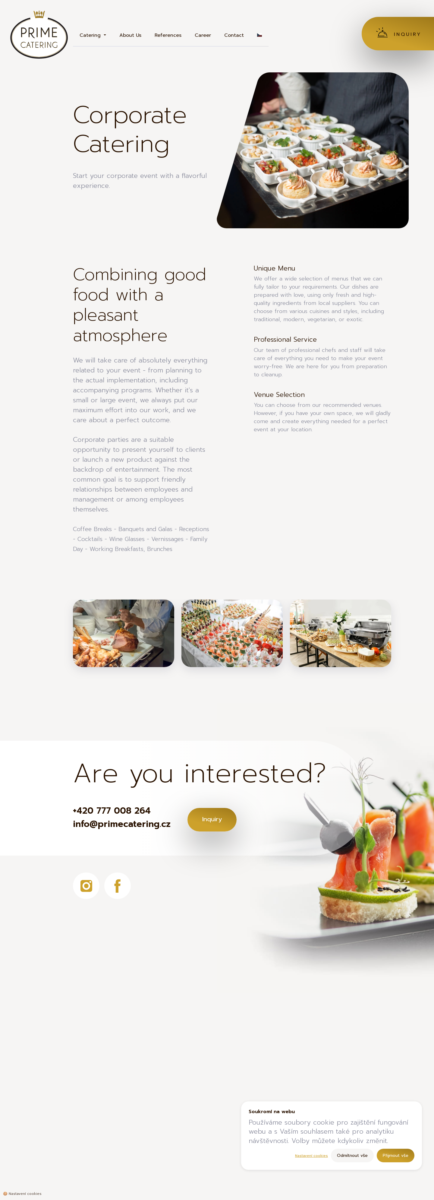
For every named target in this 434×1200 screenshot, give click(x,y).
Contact (234, 35)
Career (203, 35)
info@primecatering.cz (126, 825)
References (168, 35)
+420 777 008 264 (116, 811)
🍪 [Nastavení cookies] (22, 1193)
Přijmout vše (395, 1155)
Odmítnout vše (352, 1155)
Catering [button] (91, 35)
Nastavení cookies (311, 1155)
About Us (130, 35)
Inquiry (224, 818)
